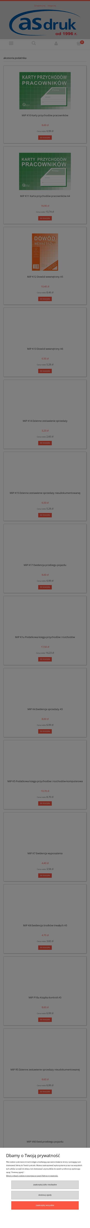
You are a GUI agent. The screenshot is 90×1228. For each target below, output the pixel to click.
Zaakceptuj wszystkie (45, 1205)
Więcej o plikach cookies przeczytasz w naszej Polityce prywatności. (32, 1175)
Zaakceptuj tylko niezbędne (45, 1185)
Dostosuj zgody (45, 1195)
